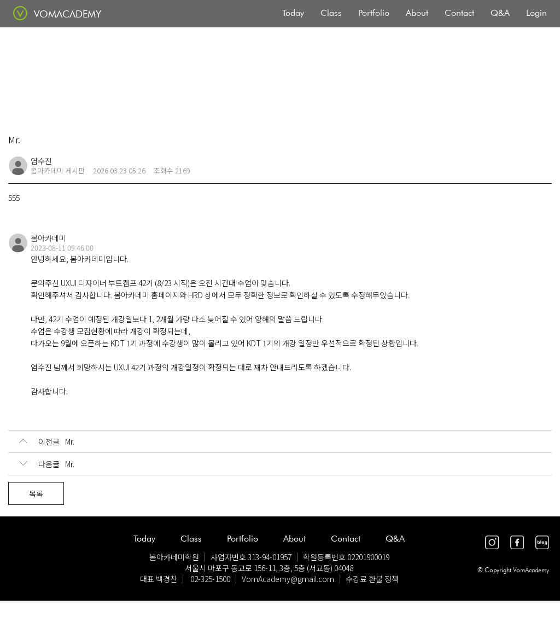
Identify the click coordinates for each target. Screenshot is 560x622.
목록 (36, 493)
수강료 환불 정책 (372, 578)
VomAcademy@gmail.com (288, 578)
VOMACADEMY (67, 14)
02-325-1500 (210, 578)
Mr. (46, 441)
